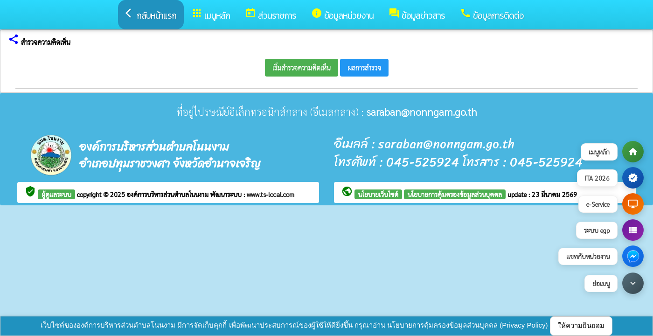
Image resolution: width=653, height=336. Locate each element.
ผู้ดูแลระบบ (56, 194)
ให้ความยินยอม (581, 325)
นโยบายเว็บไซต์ (378, 194)
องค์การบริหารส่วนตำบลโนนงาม (168, 194)
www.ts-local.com (270, 194)
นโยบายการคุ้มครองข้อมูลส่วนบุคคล (455, 194)
